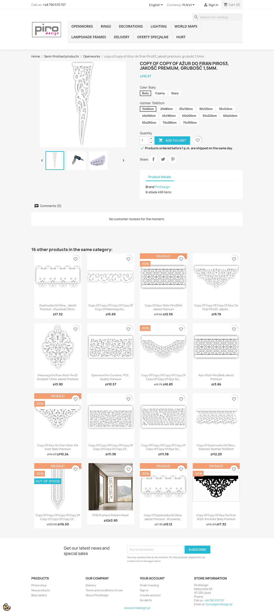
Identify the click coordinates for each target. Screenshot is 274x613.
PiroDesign (162, 187)
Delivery (121, 37)
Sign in (144, 590)
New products (40, 590)
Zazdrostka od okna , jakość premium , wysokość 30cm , (57, 307)
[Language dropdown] (156, 5)
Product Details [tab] (159, 177)
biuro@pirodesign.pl (219, 604)
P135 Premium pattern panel (110, 515)
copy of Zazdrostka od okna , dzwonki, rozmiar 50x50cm (216, 447)
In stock (151, 192)
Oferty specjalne (152, 37)
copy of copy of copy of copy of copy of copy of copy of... (110, 447)
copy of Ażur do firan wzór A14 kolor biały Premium (57, 447)
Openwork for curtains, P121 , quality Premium (110, 377)
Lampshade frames (88, 37)
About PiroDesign (97, 595)
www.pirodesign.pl (137, 608)
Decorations (131, 26)
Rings (106, 26)
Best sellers (39, 595)
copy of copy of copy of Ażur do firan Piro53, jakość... (216, 307)
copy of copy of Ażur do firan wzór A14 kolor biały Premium (216, 517)
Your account (152, 578)
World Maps (185, 26)
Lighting (159, 26)
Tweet (163, 159)
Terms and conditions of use (104, 590)
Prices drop (38, 585)
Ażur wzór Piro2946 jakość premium (216, 377)
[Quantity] (144, 140)
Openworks (82, 26)
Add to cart (172, 140)
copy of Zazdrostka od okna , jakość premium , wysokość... (163, 517)
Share (153, 159)
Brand (150, 187)
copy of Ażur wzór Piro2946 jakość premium (163, 307)
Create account (150, 595)
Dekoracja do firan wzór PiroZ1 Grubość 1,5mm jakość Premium (57, 377)
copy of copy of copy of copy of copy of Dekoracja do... (110, 307)
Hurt (181, 37)
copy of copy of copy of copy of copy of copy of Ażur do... (163, 377)
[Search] (217, 17)
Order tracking (149, 585)
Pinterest (173, 159)
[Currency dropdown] (189, 5)
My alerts (146, 600)
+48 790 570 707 (54, 5)
